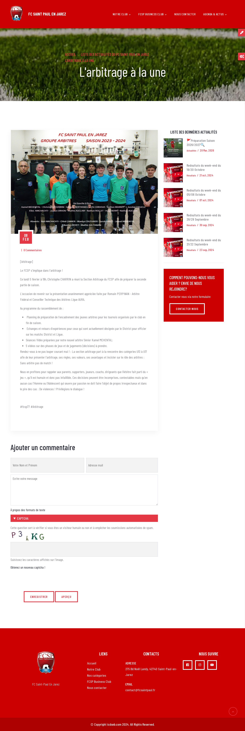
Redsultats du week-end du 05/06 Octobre (204, 192)
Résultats (191, 175)
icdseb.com (114, 724)
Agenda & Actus (215, 14)
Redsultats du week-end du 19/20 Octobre (204, 167)
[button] (84, 518)
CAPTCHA (22, 518)
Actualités (191, 150)
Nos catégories (96, 675)
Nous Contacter (185, 14)
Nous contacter (97, 687)
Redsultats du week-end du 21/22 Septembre (204, 242)
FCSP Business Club (152, 14)
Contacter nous (187, 308)
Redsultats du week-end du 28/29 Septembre (204, 217)
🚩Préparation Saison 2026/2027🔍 (201, 142)
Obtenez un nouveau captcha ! (28, 567)
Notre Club (93, 669)
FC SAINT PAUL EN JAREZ (47, 13)
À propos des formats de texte (28, 510)
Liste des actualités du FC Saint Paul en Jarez (115, 54)
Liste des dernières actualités (193, 132)
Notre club (122, 14)
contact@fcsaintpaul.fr (140, 690)
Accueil (70, 54)
